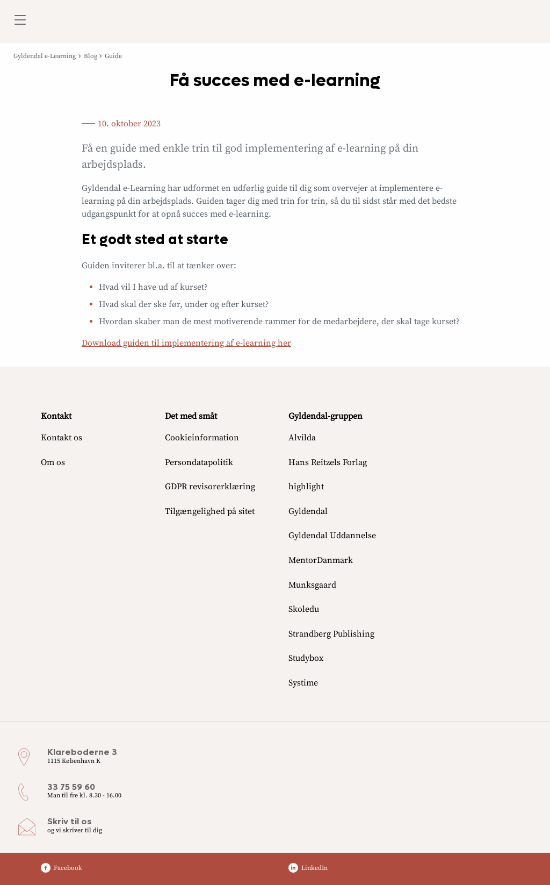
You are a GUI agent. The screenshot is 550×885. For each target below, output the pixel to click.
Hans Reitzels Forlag (327, 462)
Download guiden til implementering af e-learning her (186, 343)
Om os (53, 462)
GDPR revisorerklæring (210, 486)
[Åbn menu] (19, 21)
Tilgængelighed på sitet (210, 511)
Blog (90, 56)
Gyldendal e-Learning (44, 56)
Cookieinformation (202, 437)
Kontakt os (61, 437)
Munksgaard (312, 585)
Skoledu (303, 609)
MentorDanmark (320, 560)
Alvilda (302, 437)
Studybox (305, 658)
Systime (303, 682)
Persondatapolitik (199, 462)
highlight (306, 486)
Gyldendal (308, 511)
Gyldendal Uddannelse (332, 535)
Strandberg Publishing (331, 634)
